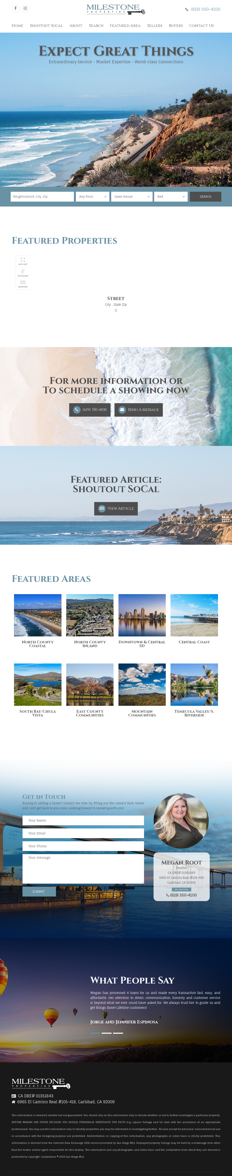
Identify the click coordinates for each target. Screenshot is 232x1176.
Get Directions (181, 889)
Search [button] (96, 25)
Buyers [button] (176, 25)
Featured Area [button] (125, 25)
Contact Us (201, 25)
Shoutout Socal (46, 25)
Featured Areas (51, 579)
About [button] (76, 25)
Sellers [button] (154, 25)
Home (17, 25)
